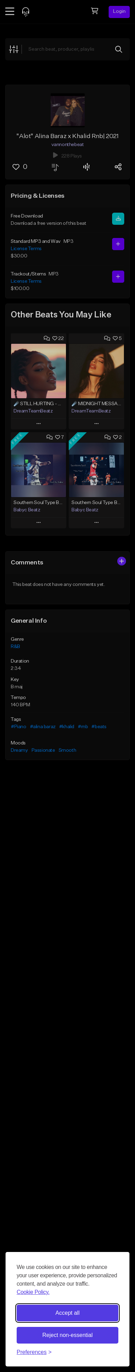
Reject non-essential (67, 1335)
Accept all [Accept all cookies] (67, 1313)
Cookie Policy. (33, 1292)
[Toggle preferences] (34, 1352)
